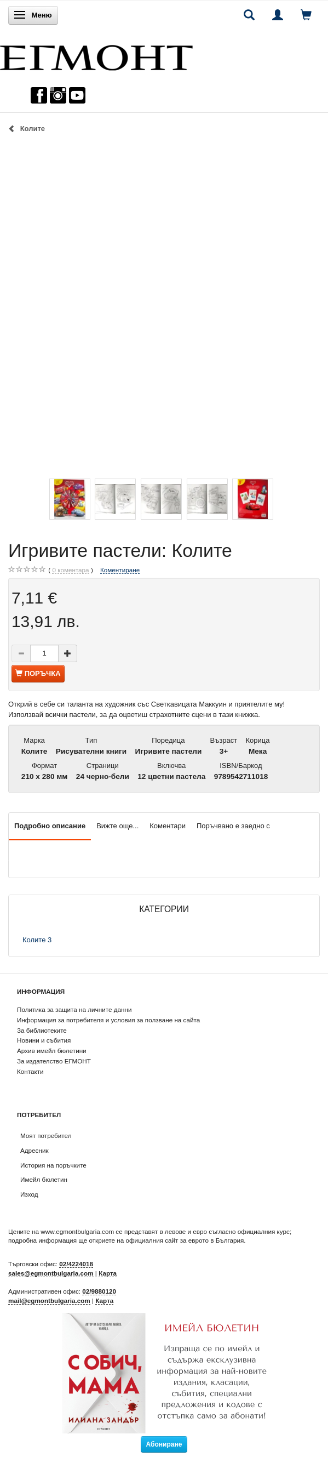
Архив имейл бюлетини (52, 1050)
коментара (70, 570)
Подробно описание (49, 826)
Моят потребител (45, 1135)
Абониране (164, 1444)
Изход (29, 1194)
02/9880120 (99, 1291)
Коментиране (120, 569)
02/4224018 (76, 1263)
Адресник (34, 1150)
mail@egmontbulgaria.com (49, 1300)
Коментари (167, 826)
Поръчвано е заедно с (233, 826)
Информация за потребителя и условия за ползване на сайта (108, 1019)
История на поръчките (53, 1165)
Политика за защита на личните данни (74, 1009)
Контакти (30, 1071)
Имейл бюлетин (43, 1179)
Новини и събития (44, 1040)
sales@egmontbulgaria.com (51, 1273)
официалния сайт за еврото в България (184, 1240)
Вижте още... (117, 826)
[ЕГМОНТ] (96, 55)
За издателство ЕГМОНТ (54, 1061)
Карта (108, 1273)
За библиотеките (42, 1030)
